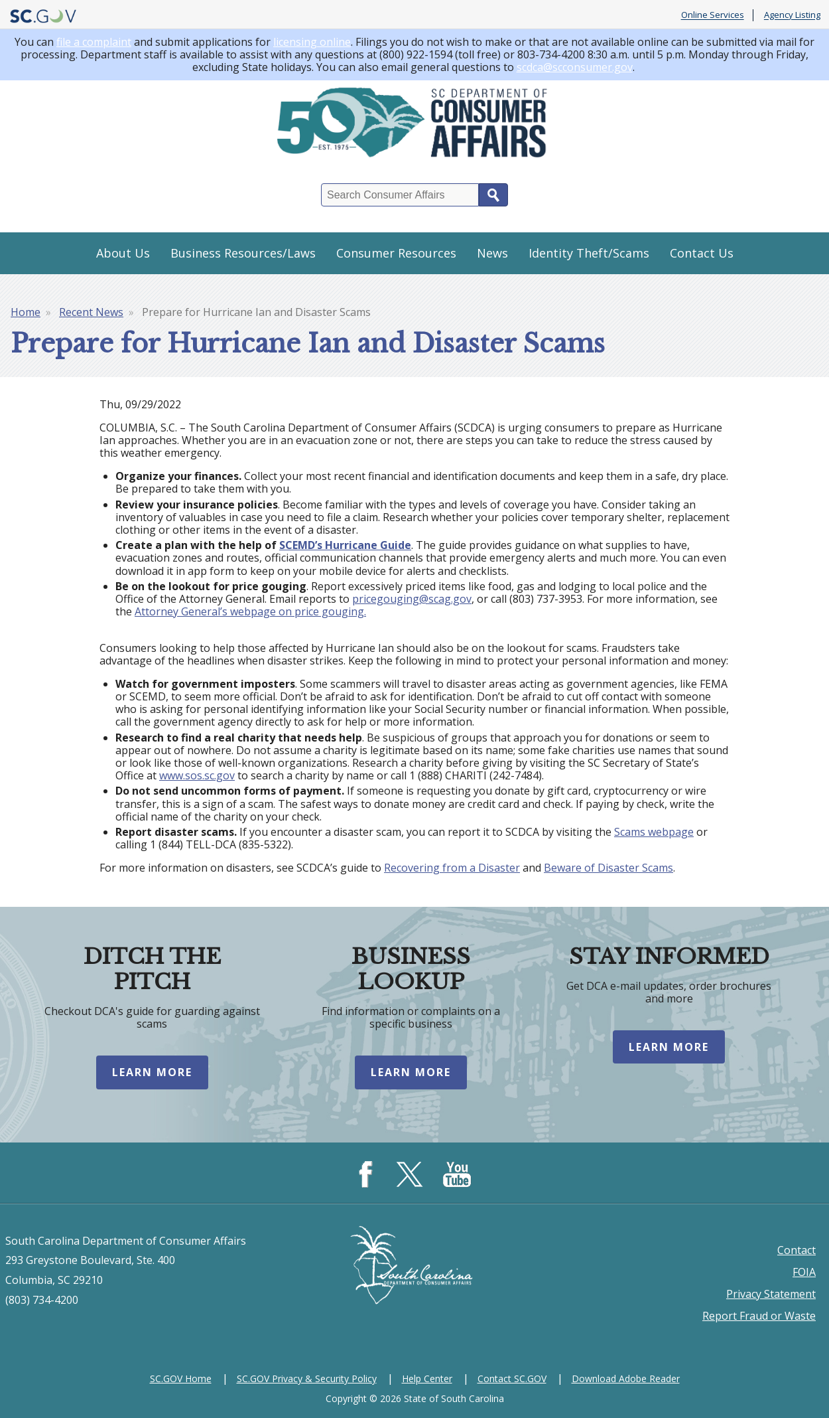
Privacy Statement (771, 1294)
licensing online (312, 42)
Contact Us (701, 253)
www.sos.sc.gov (197, 775)
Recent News (91, 312)
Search (493, 194)
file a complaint (93, 42)
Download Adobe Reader (626, 1378)
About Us (123, 253)
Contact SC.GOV (512, 1378)
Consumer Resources (396, 253)
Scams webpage (654, 832)
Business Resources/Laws (243, 253)
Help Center (427, 1378)
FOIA (804, 1272)
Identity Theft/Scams (589, 253)
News (492, 253)
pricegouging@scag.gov (412, 598)
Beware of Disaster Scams (608, 867)
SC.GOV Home (181, 1378)
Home (25, 312)
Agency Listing (792, 15)
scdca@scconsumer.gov (575, 67)
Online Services (712, 15)
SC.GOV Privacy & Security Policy (307, 1378)
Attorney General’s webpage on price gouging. (250, 611)
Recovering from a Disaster (452, 867)
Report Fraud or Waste (759, 1315)
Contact (796, 1250)
